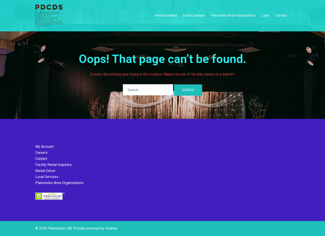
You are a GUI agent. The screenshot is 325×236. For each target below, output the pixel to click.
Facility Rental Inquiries (53, 165)
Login (265, 15)
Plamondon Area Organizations (233, 15)
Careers (41, 152)
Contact (281, 15)
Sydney (111, 228)
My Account (44, 146)
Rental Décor (45, 171)
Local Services (47, 177)
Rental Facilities (166, 15)
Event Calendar (194, 15)
